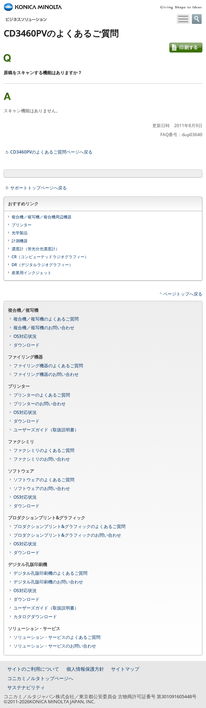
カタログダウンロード (35, 616)
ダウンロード (26, 345)
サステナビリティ (26, 687)
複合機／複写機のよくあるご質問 (46, 319)
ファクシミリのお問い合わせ (41, 459)
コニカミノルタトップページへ (40, 678)
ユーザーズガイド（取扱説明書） (46, 430)
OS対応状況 (25, 336)
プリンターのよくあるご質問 (41, 395)
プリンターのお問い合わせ (39, 404)
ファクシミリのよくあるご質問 (43, 450)
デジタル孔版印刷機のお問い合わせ (48, 582)
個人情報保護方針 (85, 669)
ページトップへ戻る (182, 294)
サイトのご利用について (33, 669)
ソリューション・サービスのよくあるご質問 (56, 637)
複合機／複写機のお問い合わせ (43, 327)
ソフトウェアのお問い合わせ (41, 488)
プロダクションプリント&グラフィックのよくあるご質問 (69, 526)
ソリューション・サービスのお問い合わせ (54, 646)
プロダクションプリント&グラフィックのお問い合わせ (67, 535)
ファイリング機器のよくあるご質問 (48, 366)
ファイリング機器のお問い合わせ (46, 374)
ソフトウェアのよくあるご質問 (43, 480)
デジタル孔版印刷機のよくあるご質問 (50, 573)
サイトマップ (125, 669)
